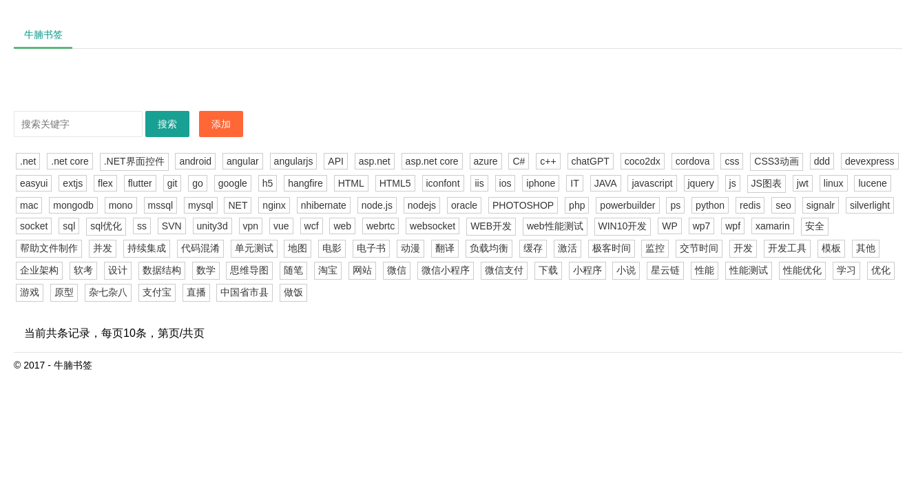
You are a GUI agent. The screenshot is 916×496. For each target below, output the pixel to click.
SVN (172, 225)
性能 (704, 270)
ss (142, 225)
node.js (377, 205)
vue (281, 225)
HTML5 (395, 183)
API (336, 161)
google (232, 183)
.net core (69, 161)
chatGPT (591, 161)
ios (505, 183)
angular (243, 161)
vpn (251, 225)
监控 (655, 248)
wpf (732, 225)
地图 (297, 248)
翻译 (445, 248)
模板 (831, 248)
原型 (64, 292)
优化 (881, 270)
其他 (865, 248)
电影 (332, 248)
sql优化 (106, 225)
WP (670, 225)
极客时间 (611, 248)
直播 (196, 292)
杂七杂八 (108, 292)
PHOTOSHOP (523, 205)
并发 (102, 248)
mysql (201, 205)
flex (105, 183)
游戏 (29, 292)
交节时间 (699, 248)
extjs (73, 183)
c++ (548, 161)
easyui (34, 183)
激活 (567, 248)
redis (750, 205)
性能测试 (748, 270)
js (732, 183)
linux (834, 183)
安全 (814, 225)
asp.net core (432, 161)
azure (486, 161)
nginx (273, 205)
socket (34, 225)
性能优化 (802, 270)
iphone (540, 183)
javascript (652, 183)
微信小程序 (445, 270)
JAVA (605, 183)
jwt (803, 183)
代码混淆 (200, 248)
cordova (693, 161)
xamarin (773, 225)
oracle (464, 205)
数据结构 (162, 270)
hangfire (305, 183)
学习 (846, 270)
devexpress (870, 161)
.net (28, 161)
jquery (701, 183)
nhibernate (323, 205)
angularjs (293, 161)
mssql (161, 205)
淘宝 (327, 270)
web (342, 225)
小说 (626, 270)
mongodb (73, 205)
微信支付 (504, 270)
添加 (221, 124)
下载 (548, 270)
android (195, 161)
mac (29, 205)
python (710, 205)
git (172, 183)
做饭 (293, 292)
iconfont (443, 183)
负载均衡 (489, 248)
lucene (872, 183)
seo (783, 205)
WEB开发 (491, 225)
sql (69, 225)
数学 (206, 270)
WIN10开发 (622, 225)
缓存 (533, 248)
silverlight (870, 205)
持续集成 (146, 248)
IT (574, 183)
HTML (351, 183)
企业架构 (39, 270)
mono (121, 205)
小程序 (587, 270)
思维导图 (249, 270)
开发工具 (787, 248)
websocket (432, 225)
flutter (140, 183)
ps (675, 205)
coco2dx (642, 161)
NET (237, 205)
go (197, 183)
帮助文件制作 (49, 248)
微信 (396, 270)
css (732, 161)
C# (518, 161)
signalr (820, 205)
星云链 (665, 270)
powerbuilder (627, 205)
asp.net (375, 161)
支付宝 (157, 292)
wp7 (702, 225)
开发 (743, 248)
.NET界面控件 (134, 161)
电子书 (371, 248)
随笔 (293, 270)
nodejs (422, 205)
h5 (267, 183)
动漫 (410, 248)
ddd (822, 161)
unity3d (212, 225)
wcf (311, 225)
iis (479, 183)
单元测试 (254, 248)
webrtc (380, 225)
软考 (83, 270)
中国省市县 (244, 292)
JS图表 (766, 183)
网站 (362, 270)
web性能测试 (555, 225)
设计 (117, 270)
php (577, 205)
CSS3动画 (776, 161)
